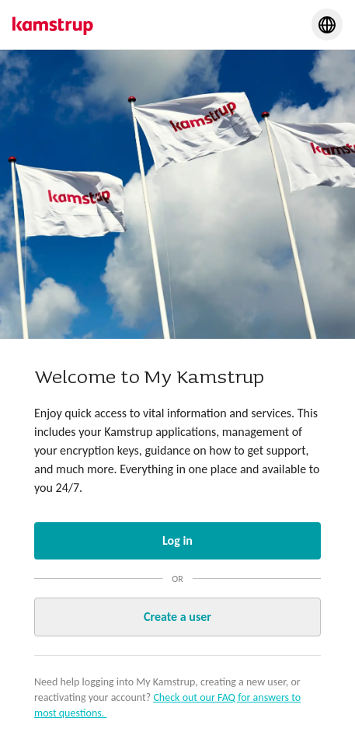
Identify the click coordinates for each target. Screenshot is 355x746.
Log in (177, 540)
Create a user (177, 616)
